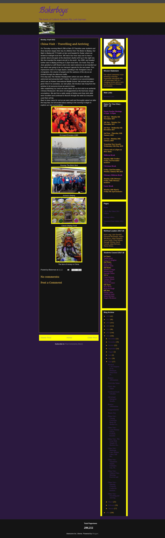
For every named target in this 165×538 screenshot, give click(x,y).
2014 (108, 329)
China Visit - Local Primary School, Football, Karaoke (113, 432)
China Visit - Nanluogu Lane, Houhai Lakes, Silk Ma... (113, 452)
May (110, 358)
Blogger (95, 534)
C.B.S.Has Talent (114, 383)
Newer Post (46, 338)
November (112, 342)
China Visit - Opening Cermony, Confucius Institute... (112, 486)
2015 (108, 326)
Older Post (92, 338)
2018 (108, 316)
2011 (108, 512)
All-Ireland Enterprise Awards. (112, 399)
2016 (108, 323)
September (112, 348)
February (111, 505)
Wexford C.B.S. (109, 96)
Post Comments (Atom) (74, 344)
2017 (108, 319)
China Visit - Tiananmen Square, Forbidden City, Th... (112, 464)
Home (69, 338)
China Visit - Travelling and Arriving (113, 496)
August (111, 352)
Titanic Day (112, 413)
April (110, 362)
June (110, 355)
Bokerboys (53, 11)
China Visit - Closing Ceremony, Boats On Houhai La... (113, 420)
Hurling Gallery (109, 217)
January (111, 508)
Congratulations (113, 410)
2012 (108, 336)
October (111, 345)
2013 (108, 332)
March (110, 502)
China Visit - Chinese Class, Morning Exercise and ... (113, 475)
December (112, 339)
